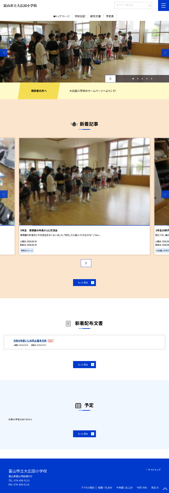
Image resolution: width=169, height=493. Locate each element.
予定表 (110, 16)
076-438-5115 (22, 480)
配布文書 (95, 16)
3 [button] (142, 78)
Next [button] (165, 53)
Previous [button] (4, 53)
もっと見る (83, 282)
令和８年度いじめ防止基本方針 (30, 340)
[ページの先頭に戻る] (165, 489)
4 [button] (147, 78)
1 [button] (133, 78)
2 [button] (137, 78)
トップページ (62, 16)
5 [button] (151, 78)
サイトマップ (154, 469)
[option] (84, 52)
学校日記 (80, 16)
